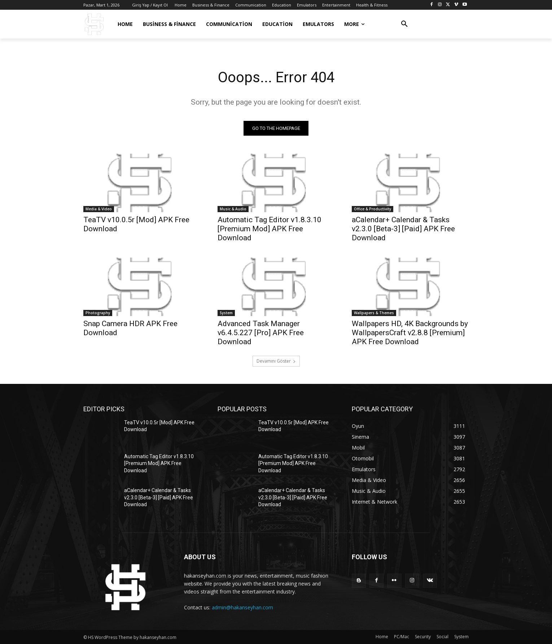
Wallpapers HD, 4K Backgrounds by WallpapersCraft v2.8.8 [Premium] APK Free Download (410, 332)
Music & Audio (233, 208)
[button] (404, 24)
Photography (98, 312)
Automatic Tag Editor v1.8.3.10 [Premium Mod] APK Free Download (269, 228)
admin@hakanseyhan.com (242, 607)
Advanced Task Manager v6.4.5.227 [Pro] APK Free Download (261, 332)
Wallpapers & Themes (374, 312)
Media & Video (99, 208)
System (226, 312)
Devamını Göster (276, 361)
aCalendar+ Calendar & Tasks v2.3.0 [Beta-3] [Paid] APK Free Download (403, 228)
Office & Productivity (372, 208)
